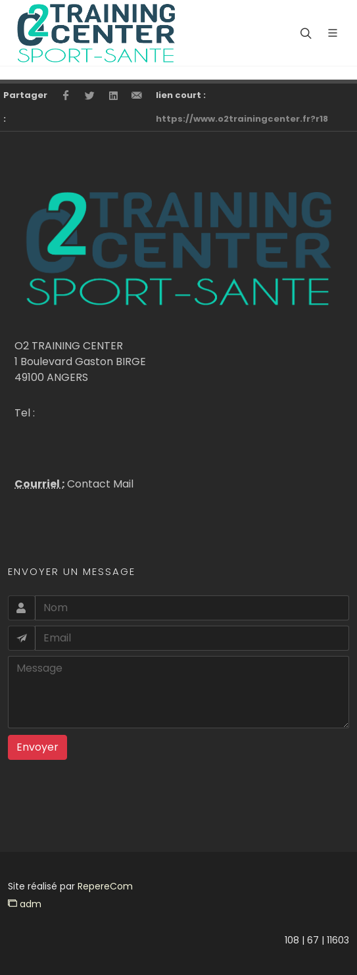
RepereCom (105, 886)
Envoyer (37, 747)
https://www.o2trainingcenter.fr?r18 (242, 119)
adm (24, 904)
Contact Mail (98, 483)
